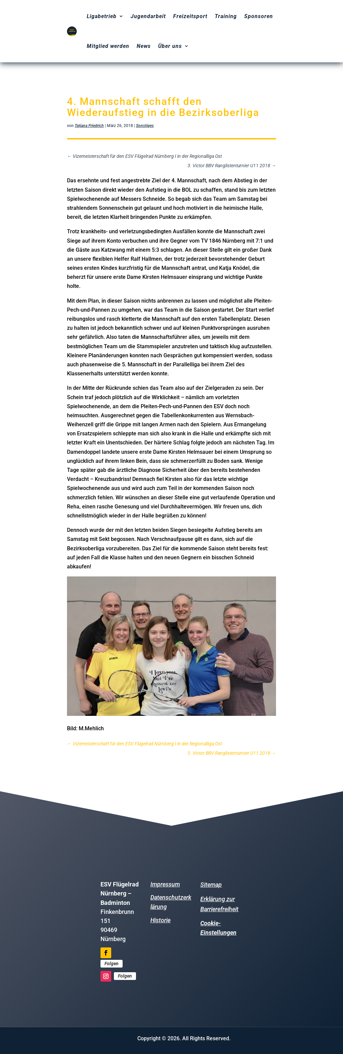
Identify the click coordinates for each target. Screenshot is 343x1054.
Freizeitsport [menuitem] (190, 16)
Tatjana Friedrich (89, 125)
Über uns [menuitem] (170, 46)
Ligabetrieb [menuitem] (102, 16)
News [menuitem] (144, 46)
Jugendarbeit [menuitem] (148, 16)
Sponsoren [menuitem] (258, 16)
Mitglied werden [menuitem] (108, 46)
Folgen (112, 963)
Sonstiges (145, 125)
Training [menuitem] (226, 16)
